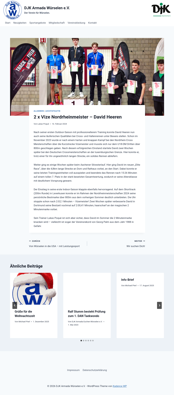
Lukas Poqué (43, 124)
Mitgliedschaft (57, 22)
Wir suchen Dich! (117, 243)
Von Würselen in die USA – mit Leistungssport (57, 243)
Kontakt (92, 22)
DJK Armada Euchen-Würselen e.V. (87, 321)
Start (7, 22)
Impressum (73, 370)
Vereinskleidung (76, 22)
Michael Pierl (24, 321)
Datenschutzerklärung (95, 370)
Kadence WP (120, 386)
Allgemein (39, 111)
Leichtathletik (52, 111)
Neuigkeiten (19, 22)
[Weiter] (159, 305)
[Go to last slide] (14, 305)
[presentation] (34, 289)
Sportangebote (37, 22)
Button (164, 22)
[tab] (81, 340)
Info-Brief (127, 279)
